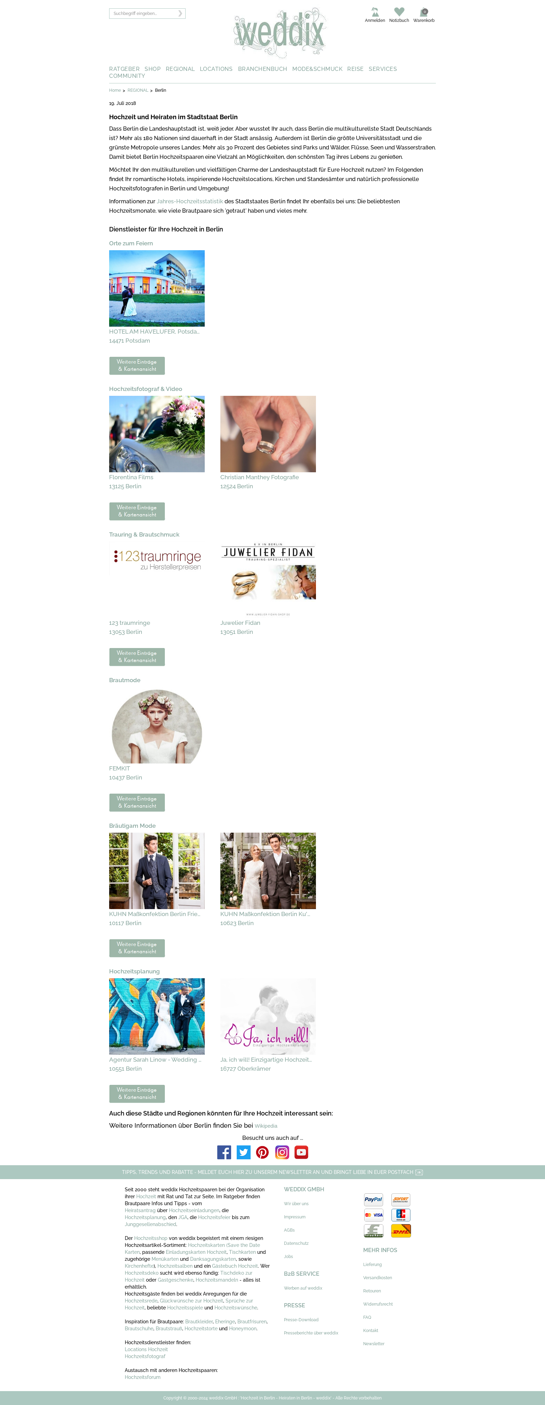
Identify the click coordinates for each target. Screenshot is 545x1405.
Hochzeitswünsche (235, 1307)
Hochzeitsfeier (215, 1217)
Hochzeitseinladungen (194, 1210)
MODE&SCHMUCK (317, 69)
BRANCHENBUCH (262, 69)
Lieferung (372, 1264)
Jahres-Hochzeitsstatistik (190, 201)
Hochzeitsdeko (141, 1273)
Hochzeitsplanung (145, 1217)
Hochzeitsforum (143, 1377)
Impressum (295, 1217)
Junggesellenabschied (150, 1224)
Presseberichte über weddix (311, 1333)
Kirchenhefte (139, 1266)
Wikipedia (266, 1126)
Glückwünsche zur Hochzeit (191, 1301)
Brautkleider (199, 1321)
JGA (182, 1217)
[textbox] (147, 13)
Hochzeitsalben (175, 1266)
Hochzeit (146, 1196)
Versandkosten (377, 1277)
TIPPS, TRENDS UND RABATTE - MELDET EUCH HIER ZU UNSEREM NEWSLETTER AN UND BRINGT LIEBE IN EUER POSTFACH (272, 1172)
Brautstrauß (169, 1328)
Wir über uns (296, 1203)
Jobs (288, 1256)
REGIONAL (180, 69)
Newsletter (373, 1343)
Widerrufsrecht (378, 1304)
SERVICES (383, 69)
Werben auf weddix (303, 1288)
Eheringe (225, 1321)
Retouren (372, 1291)
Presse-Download (301, 1319)
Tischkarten (242, 1252)
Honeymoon (243, 1328)
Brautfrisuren (252, 1321)
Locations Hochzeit (146, 1349)
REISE (355, 69)
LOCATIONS (216, 69)
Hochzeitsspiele (185, 1307)
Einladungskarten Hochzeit (196, 1252)
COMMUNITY (127, 76)
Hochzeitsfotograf (145, 1356)
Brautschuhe (139, 1328)
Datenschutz (296, 1243)
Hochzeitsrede (141, 1301)
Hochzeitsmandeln (217, 1280)
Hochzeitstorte (201, 1328)
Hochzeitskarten (206, 1245)
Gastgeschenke (175, 1280)
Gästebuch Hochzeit (235, 1266)
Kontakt (370, 1330)
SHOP (153, 69)
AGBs (289, 1230)
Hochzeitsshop (151, 1238)
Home (115, 90)
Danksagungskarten (213, 1259)
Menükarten (165, 1259)
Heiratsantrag (140, 1210)
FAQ (367, 1317)
